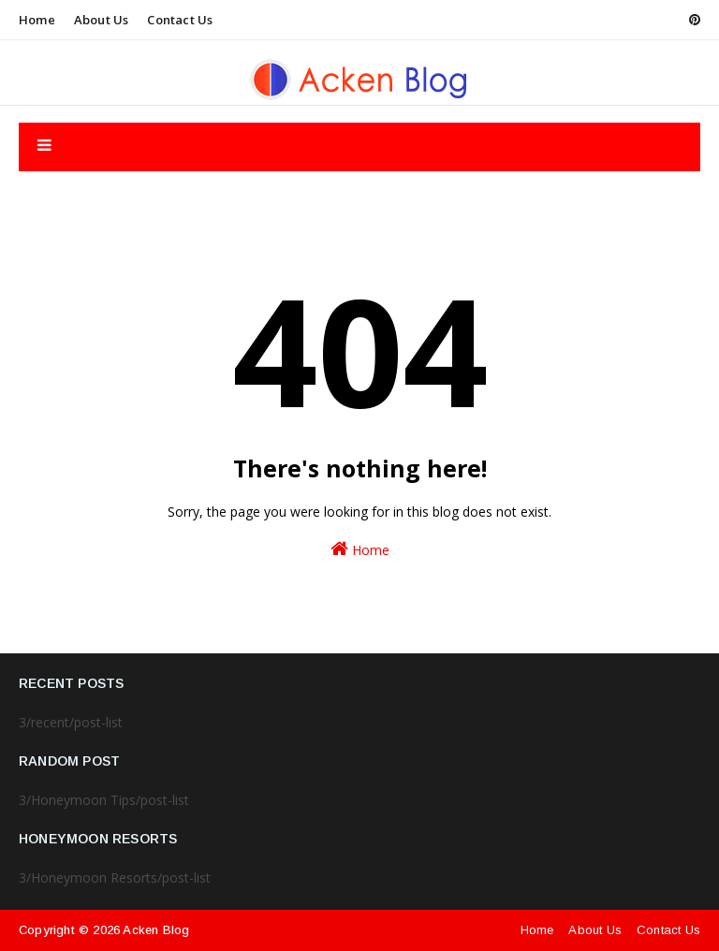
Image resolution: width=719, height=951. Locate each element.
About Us (101, 19)
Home (37, 19)
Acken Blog (156, 930)
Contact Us (180, 19)
